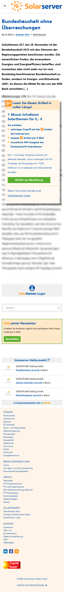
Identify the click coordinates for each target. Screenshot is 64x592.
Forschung (8, 446)
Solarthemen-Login (19, 195)
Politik (6, 449)
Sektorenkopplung (11, 431)
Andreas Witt (22, 34)
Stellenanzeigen (10, 499)
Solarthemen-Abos (11, 511)
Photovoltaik (9, 415)
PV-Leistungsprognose (13, 486)
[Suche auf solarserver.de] (58, 307)
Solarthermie (9, 418)
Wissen (6, 502)
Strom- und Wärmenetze (14, 428)
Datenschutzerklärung (13, 536)
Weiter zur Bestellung (29, 180)
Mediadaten (8, 542)
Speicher (7, 421)
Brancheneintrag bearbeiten (15, 471)
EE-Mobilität (9, 424)
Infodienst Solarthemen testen (16, 514)
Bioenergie (8, 437)
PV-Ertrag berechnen (12, 483)
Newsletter (8, 480)
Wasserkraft (8, 440)
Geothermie (8, 443)
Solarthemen (39, 34)
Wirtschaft (8, 452)
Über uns (7, 530)
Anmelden (12, 339)
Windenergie (9, 434)
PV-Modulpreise (10, 493)
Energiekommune (11, 455)
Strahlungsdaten (10, 496)
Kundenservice (10, 533)
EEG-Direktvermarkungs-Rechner (18, 489)
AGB (5, 539)
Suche (6, 465)
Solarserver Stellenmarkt (32, 360)
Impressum (8, 527)
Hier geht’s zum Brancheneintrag (18, 468)
